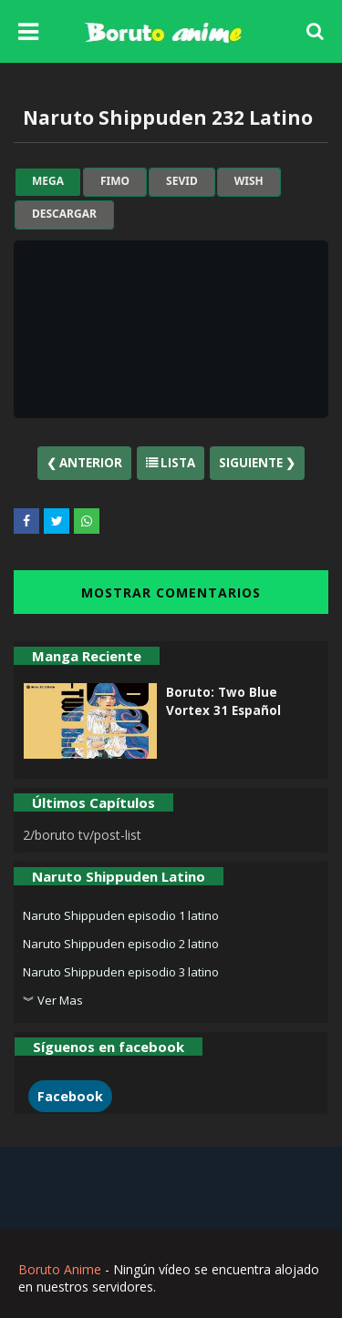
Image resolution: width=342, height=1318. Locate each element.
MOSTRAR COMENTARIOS (171, 592)
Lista (170, 463)
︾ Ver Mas (53, 1000)
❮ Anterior (84, 463)
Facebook (70, 1096)
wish (249, 181)
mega (48, 181)
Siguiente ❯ (257, 463)
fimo (115, 181)
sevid (182, 181)
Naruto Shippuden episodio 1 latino (121, 915)
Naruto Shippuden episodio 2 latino (121, 943)
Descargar (64, 214)
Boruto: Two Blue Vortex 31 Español (223, 701)
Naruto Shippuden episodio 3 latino (121, 972)
